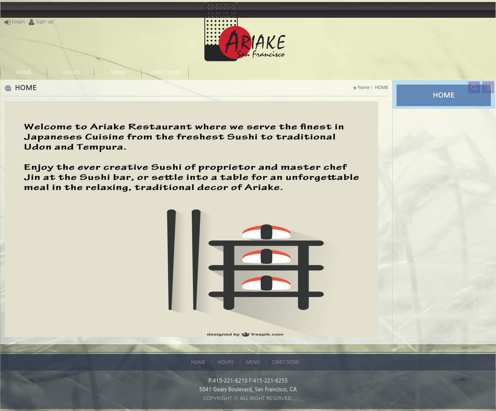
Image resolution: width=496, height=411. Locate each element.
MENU (118, 72)
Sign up (41, 21)
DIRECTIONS (165, 72)
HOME (24, 72)
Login (14, 21)
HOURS (71, 72)
